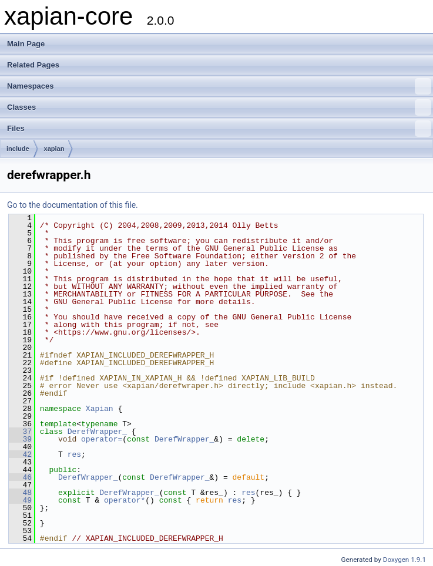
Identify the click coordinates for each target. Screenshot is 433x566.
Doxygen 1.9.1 (404, 559)
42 (20, 454)
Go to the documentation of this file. (72, 205)
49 (20, 500)
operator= (101, 439)
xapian (54, 148)
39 (20, 439)
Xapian (99, 408)
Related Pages (33, 64)
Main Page (26, 43)
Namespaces (219, 86)
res (74, 454)
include (17, 148)
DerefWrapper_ (97, 431)
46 (20, 477)
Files (219, 128)
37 (20, 431)
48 (20, 492)
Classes (219, 107)
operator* (124, 500)
